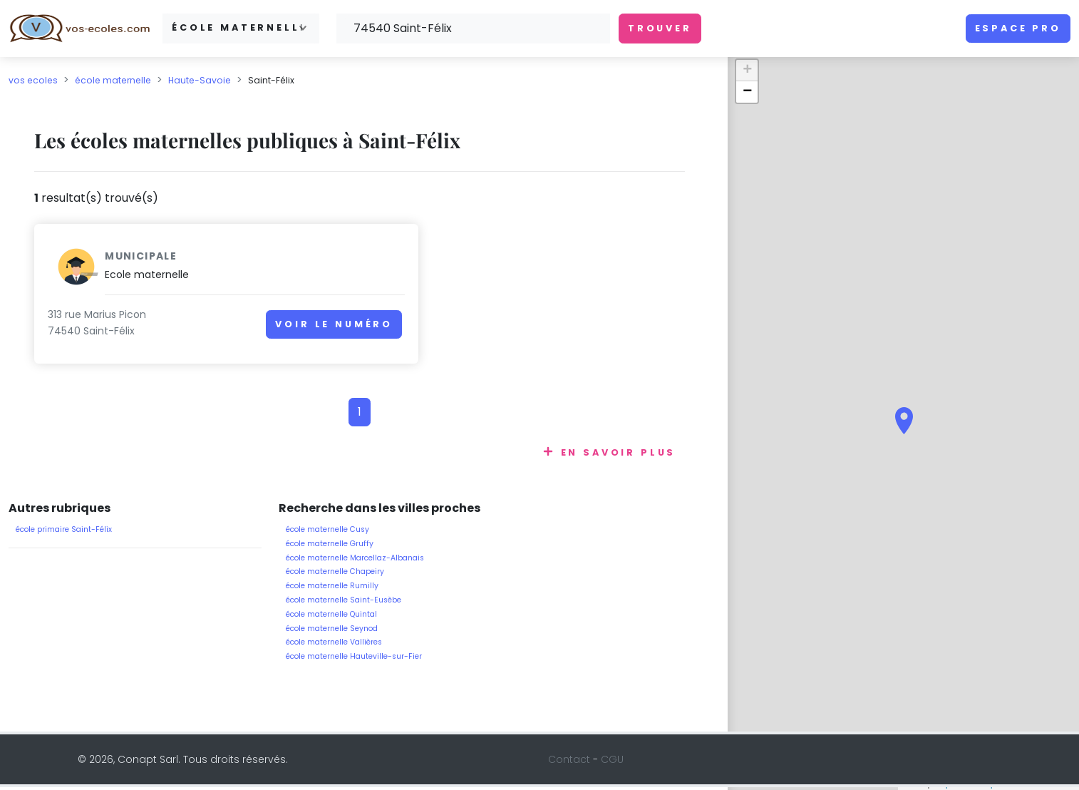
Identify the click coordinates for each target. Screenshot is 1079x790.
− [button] (747, 92)
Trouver (660, 28)
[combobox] (240, 28)
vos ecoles (33, 80)
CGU (612, 762)
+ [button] (747, 70)
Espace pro (1018, 28)
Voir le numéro (282, 331)
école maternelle (113, 80)
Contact (569, 762)
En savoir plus (618, 455)
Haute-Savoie (199, 80)
